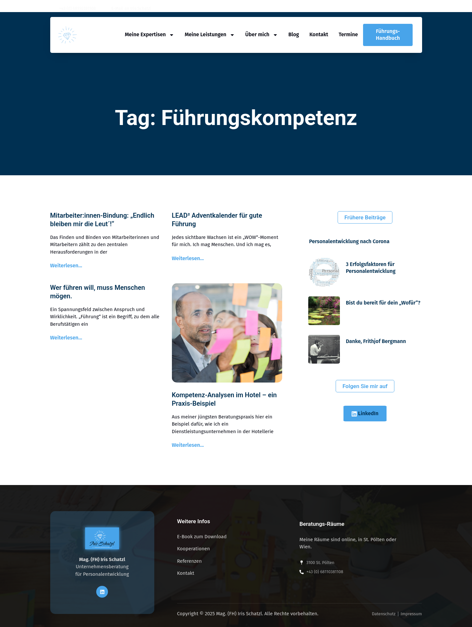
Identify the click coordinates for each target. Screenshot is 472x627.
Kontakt (318, 34)
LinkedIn (365, 413)
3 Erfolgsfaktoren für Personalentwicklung (370, 267)
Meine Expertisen (149, 34)
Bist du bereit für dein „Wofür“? (383, 303)
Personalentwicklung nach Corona (349, 241)
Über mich (261, 34)
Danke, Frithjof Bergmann (376, 341)
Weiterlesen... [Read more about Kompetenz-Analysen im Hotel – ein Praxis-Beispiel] (188, 445)
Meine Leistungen (210, 34)
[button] (420, 8)
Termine (348, 34)
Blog (293, 34)
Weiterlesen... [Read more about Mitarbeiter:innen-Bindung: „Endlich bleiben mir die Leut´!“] (66, 265)
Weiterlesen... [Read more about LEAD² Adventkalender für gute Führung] (188, 258)
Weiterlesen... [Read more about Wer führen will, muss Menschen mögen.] (66, 338)
